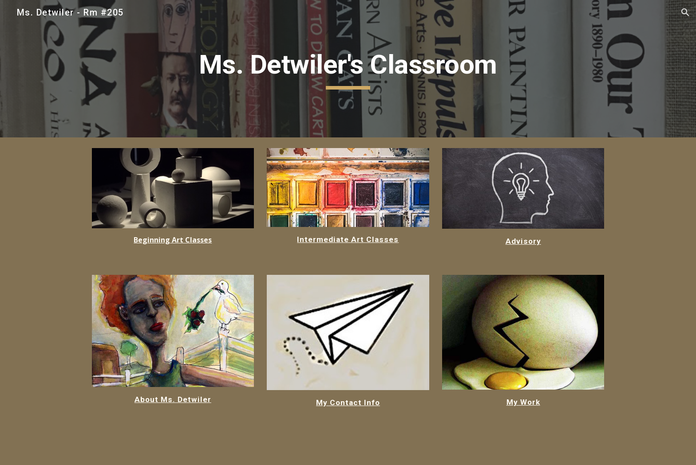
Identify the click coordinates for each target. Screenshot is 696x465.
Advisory (523, 241)
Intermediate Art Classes (348, 239)
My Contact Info (348, 402)
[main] (348, 68)
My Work (523, 402)
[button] (685, 12)
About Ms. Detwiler (172, 399)
